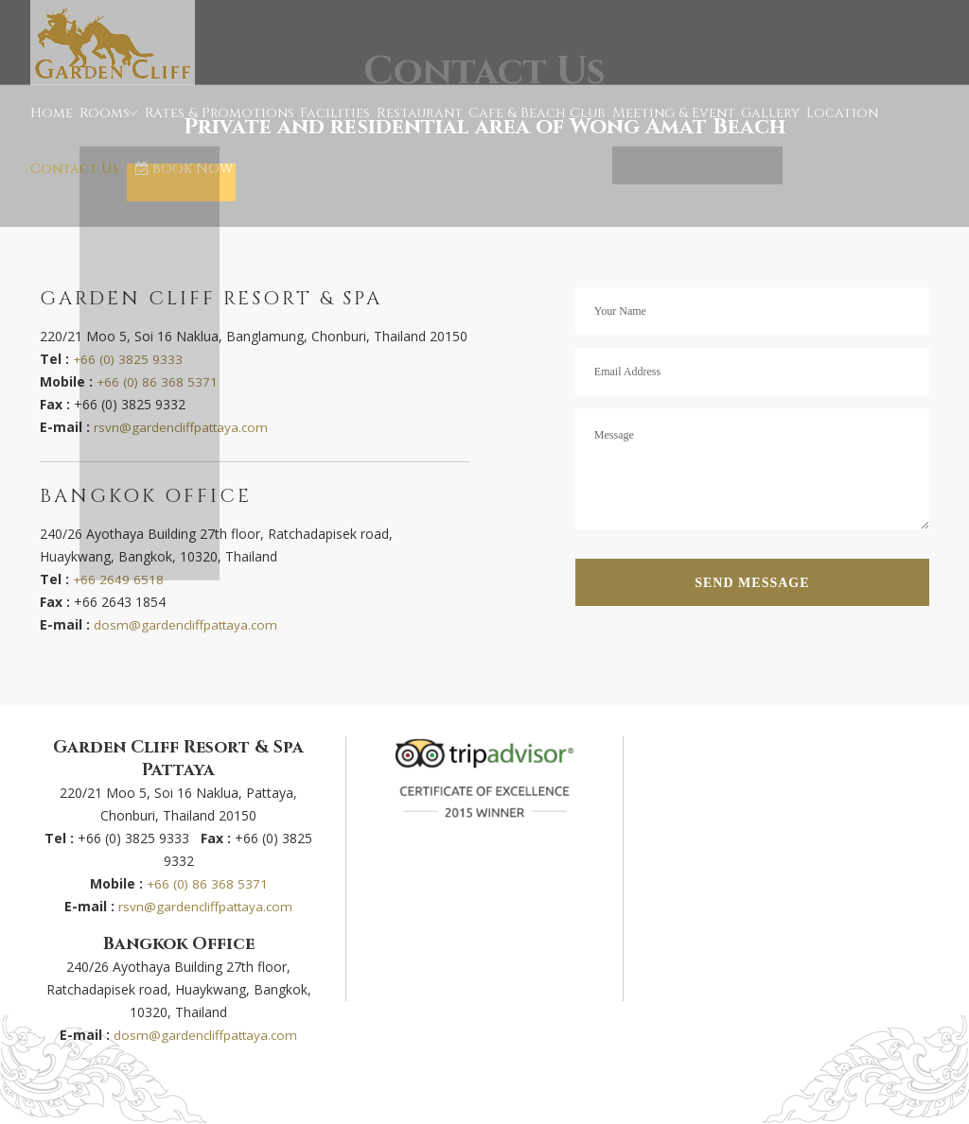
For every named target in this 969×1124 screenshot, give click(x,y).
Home (49, 127)
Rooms (98, 127)
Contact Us (860, 127)
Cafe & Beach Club (502, 127)
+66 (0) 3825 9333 (129, 359)
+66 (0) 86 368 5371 (158, 381)
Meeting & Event (624, 127)
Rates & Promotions (211, 127)
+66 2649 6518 (119, 579)
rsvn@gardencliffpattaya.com (183, 427)
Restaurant (394, 127)
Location (781, 127)
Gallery (714, 127)
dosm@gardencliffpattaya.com (187, 624)
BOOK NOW (84, 212)
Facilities (317, 127)
